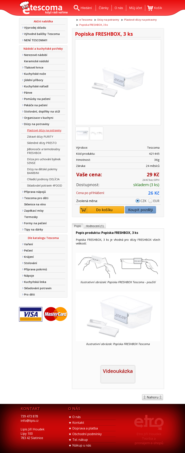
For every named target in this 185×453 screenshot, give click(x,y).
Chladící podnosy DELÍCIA (43, 179)
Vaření (28, 244)
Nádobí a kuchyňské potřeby (43, 48)
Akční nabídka (43, 21)
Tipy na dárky (33, 229)
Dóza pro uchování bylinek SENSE (44, 161)
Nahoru (152, 397)
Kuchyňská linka (35, 282)
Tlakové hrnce (33, 67)
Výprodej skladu (35, 27)
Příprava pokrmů (35, 269)
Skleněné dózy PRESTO (42, 143)
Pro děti (29, 294)
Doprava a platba (85, 428)
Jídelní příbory (33, 80)
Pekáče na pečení (35, 105)
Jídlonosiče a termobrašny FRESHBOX (43, 151)
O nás (76, 417)
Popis (77, 226)
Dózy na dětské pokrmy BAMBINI (42, 171)
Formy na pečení (35, 223)
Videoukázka (118, 371)
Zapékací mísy (34, 210)
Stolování (30, 263)
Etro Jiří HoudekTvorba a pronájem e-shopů (149, 438)
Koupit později (140, 209)
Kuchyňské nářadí (36, 86)
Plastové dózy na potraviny (44, 130)
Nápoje (29, 275)
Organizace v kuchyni (38, 118)
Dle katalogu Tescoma (43, 238)
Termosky (31, 217)
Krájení (29, 257)
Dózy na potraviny (36, 124)
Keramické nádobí (36, 61)
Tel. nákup (80, 439)
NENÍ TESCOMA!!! (35, 40)
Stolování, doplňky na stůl (42, 111)
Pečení (28, 250)
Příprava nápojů (35, 192)
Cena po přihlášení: (90, 193)
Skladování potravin (38, 288)
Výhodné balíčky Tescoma (42, 34)
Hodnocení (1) (95, 226)
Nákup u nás (81, 445)
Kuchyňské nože (35, 74)
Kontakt (78, 422)
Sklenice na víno (35, 204)
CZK (143, 201)
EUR (156, 201)
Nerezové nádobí (35, 55)
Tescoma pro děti (36, 198)
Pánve (28, 92)
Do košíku (96, 209)
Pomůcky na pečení (37, 99)
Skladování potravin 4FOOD (44, 185)
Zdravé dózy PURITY (40, 136)
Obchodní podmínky (87, 434)
